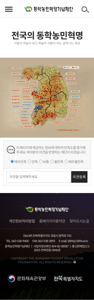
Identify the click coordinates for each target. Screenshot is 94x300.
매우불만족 (75, 162)
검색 (86, 11)
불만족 (58, 162)
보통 (46, 162)
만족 (35, 162)
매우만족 (20, 162)
